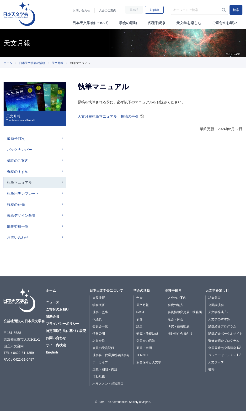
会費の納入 (175, 305)
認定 (139, 326)
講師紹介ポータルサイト (225, 333)
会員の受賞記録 (103, 348)
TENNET (142, 355)
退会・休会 (175, 319)
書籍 (211, 369)
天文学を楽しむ (188, 23)
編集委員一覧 (17, 226)
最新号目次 (16, 139)
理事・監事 (100, 312)
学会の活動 (128, 23)
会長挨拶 (98, 298)
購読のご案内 (17, 160)
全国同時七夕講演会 (222, 348)
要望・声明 (144, 348)
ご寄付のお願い (224, 23)
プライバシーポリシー (62, 324)
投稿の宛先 (16, 204)
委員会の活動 (145, 340)
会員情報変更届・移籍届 (185, 312)
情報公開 (98, 333)
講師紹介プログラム (222, 326)
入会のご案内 (107, 10)
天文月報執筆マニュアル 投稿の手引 (108, 116)
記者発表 (214, 298)
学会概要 (98, 305)
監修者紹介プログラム (223, 340)
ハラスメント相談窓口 (107, 383)
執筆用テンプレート (23, 193)
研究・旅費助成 (147, 333)
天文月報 (57, 63)
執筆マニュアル (19, 182)
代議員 (97, 319)
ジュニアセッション (222, 355)
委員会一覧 (100, 326)
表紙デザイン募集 (21, 215)
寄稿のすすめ (17, 171)
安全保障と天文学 (148, 362)
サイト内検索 (56, 345)
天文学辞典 (216, 312)
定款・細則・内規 (104, 369)
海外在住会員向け (180, 333)
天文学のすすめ (219, 319)
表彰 (139, 319)
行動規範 (98, 376)
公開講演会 (216, 305)
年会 (139, 298)
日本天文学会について (90, 23)
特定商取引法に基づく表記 (66, 331)
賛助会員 (52, 316)
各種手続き (157, 23)
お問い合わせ (81, 10)
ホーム (8, 63)
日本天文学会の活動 (32, 63)
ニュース (52, 302)
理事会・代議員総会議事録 (111, 355)
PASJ (140, 312)
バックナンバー (19, 150)
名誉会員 (98, 340)
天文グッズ (216, 362)
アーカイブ (100, 362)
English (154, 9)
